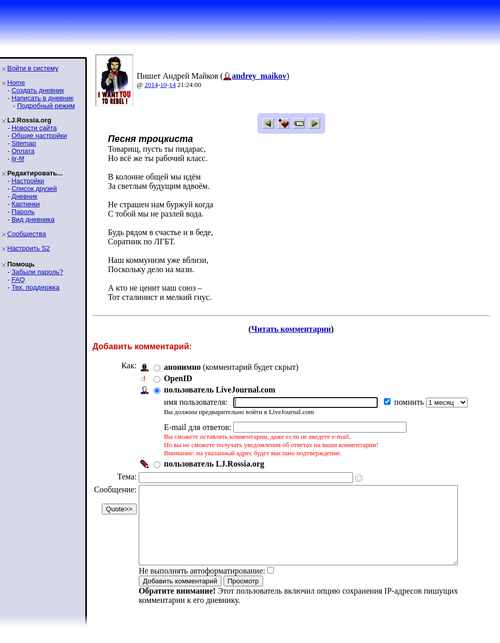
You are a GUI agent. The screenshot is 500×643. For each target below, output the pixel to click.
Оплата (22, 151)
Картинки (25, 204)
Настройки (27, 181)
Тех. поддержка (35, 287)
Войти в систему (32, 68)
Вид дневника (32, 219)
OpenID (178, 378)
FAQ (18, 279)
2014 (151, 84)
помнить (410, 402)
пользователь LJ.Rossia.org (214, 463)
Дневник (24, 196)
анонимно (182, 367)
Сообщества (26, 234)
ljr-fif (17, 159)
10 (163, 84)
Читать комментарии (295, 329)
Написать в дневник (42, 98)
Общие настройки (39, 135)
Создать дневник (37, 90)
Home (16, 82)
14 (172, 84)
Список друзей (34, 188)
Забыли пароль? (37, 272)
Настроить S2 (28, 248)
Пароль (22, 212)
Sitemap (23, 143)
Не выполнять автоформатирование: (202, 586)
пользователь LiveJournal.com (219, 389)
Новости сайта (34, 128)
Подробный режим (46, 106)
